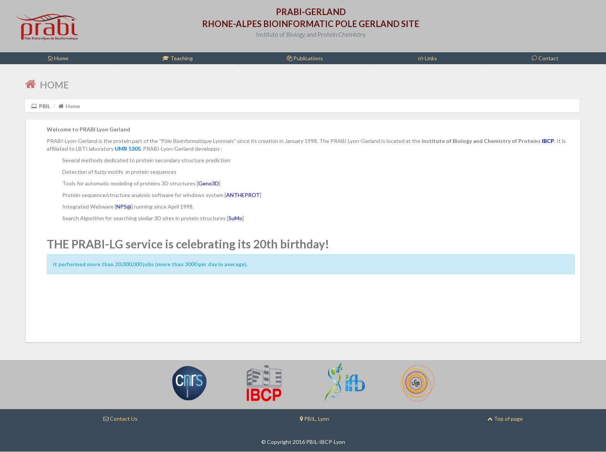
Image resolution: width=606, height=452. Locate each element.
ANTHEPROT (243, 195)
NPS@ (123, 206)
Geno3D (208, 183)
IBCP (548, 141)
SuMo (235, 218)
